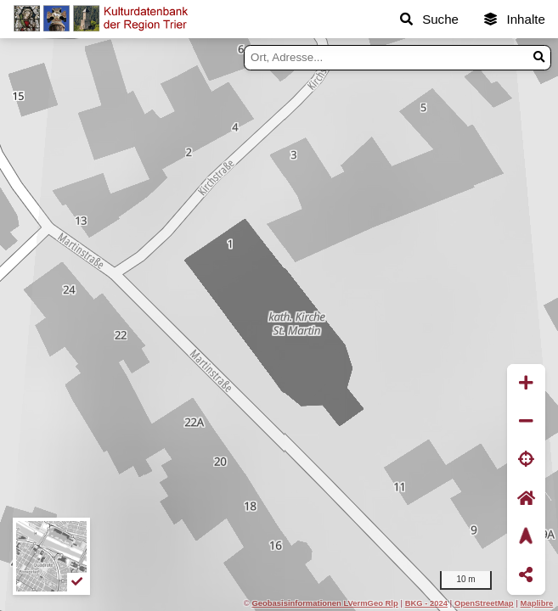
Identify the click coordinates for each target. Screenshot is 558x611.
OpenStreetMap (484, 603)
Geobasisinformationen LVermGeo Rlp (324, 603)
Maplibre (537, 603)
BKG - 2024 (426, 603)
